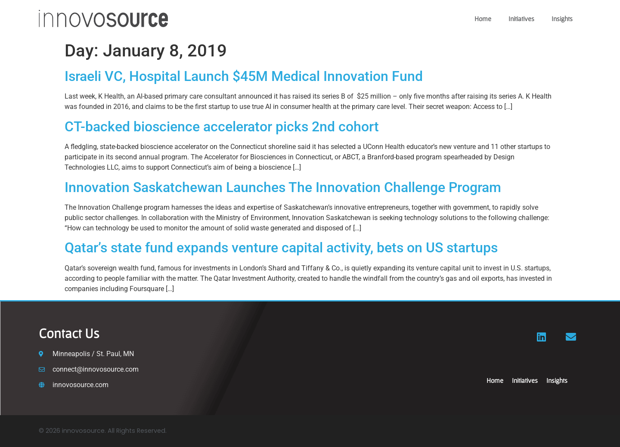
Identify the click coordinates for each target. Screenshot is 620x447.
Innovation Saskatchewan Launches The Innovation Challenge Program (285, 187)
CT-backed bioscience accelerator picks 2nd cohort (222, 126)
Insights (562, 18)
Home (482, 18)
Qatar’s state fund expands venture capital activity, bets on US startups (281, 247)
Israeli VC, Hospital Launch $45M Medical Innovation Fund (244, 76)
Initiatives (521, 18)
